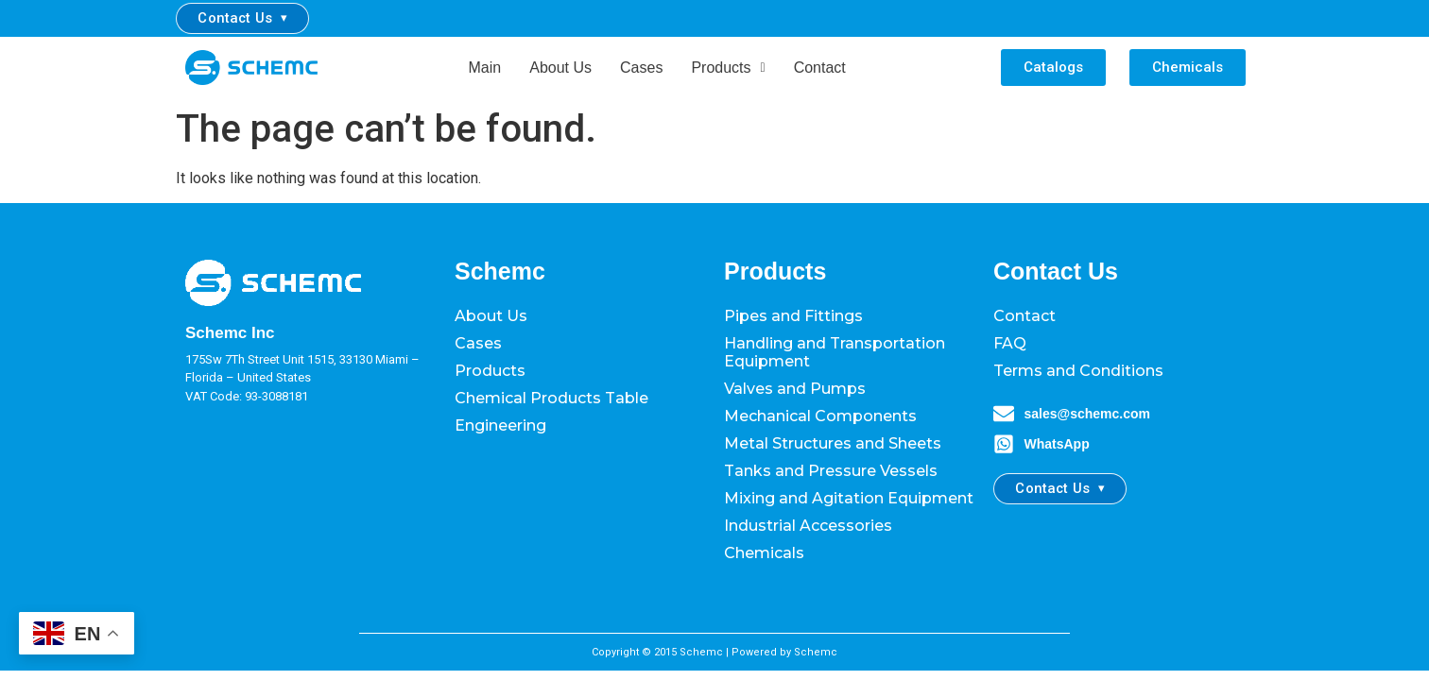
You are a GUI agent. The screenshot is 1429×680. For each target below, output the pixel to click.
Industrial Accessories (808, 526)
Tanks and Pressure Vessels (831, 471)
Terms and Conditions (1078, 371)
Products (728, 68)
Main (485, 68)
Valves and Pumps (795, 389)
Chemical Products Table (551, 398)
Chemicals (764, 553)
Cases (641, 68)
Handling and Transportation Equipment (834, 352)
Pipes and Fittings (793, 316)
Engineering (500, 425)
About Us (560, 68)
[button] (728, 68)
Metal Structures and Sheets (832, 443)
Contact (820, 68)
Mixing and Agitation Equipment (848, 498)
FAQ (1009, 343)
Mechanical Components (820, 416)
